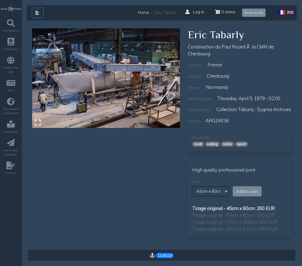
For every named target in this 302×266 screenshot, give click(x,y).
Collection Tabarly (235, 109)
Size (195, 181)
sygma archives (274, 109)
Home (143, 12)
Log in (194, 11)
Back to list (253, 12)
